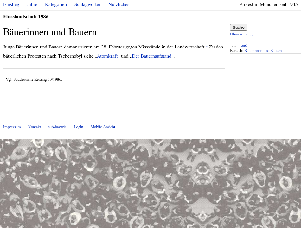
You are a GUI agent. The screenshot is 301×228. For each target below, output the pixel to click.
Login (78, 127)
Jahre (32, 4)
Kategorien (56, 4)
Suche (239, 27)
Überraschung (241, 34)
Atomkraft (107, 56)
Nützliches (118, 4)
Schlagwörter (87, 4)
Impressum (12, 127)
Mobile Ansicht (103, 127)
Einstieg (11, 4)
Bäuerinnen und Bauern (263, 51)
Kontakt (34, 127)
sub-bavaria (57, 127)
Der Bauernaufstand (151, 56)
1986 (243, 46)
